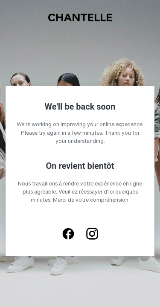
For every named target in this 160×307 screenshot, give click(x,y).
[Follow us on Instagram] (92, 233)
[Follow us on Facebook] (68, 233)
